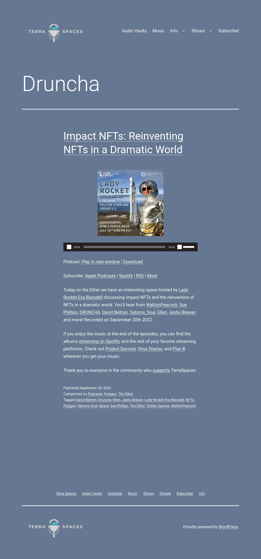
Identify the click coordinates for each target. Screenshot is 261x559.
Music (158, 30)
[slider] (124, 247)
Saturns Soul (87, 406)
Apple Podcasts (100, 275)
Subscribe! (228, 30)
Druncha (104, 400)
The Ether (125, 394)
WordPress (228, 526)
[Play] (69, 247)
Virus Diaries (150, 348)
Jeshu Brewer (182, 312)
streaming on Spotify (99, 341)
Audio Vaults (134, 30)
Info (174, 30)
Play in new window (101, 261)
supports (161, 370)
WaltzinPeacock (161, 304)
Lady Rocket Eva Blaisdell (164, 400)
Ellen (162, 312)
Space (104, 406)
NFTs (190, 400)
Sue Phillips (119, 406)
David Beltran (115, 312)
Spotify (126, 275)
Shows (198, 30)
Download (133, 261)
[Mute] (179, 247)
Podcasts (95, 394)
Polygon (110, 394)
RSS (140, 275)
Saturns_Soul (143, 312)
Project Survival (120, 348)
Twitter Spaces (157, 406)
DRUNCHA (90, 312)
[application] (130, 247)
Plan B (179, 348)
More (152, 275)
